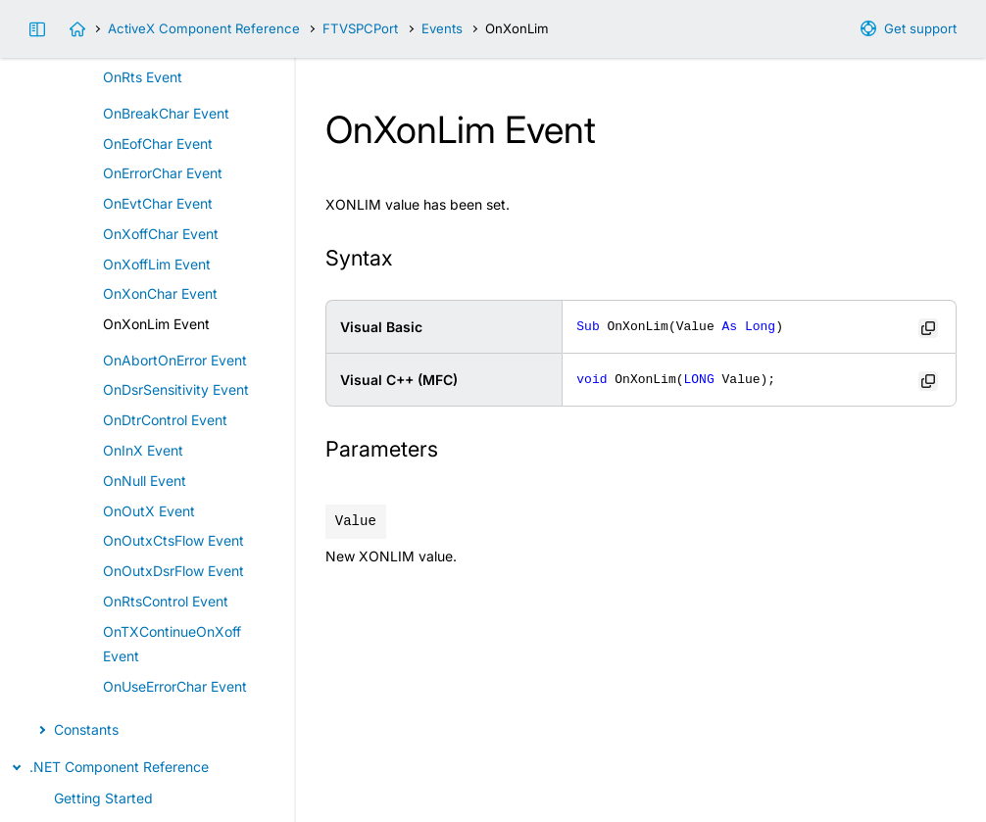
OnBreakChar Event (166, 113)
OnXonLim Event (156, 323)
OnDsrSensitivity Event (176, 389)
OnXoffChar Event (161, 233)
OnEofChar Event (158, 143)
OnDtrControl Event (165, 419)
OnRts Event (142, 77)
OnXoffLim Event (157, 264)
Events (442, 28)
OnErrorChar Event (162, 173)
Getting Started (103, 798)
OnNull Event (144, 480)
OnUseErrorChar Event (175, 686)
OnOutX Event (149, 511)
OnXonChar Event (160, 293)
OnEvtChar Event (158, 203)
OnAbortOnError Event (175, 360)
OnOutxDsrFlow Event (173, 570)
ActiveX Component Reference (204, 28)
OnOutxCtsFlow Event (173, 540)
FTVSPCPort (360, 28)
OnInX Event (143, 450)
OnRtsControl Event (165, 601)
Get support (920, 28)
